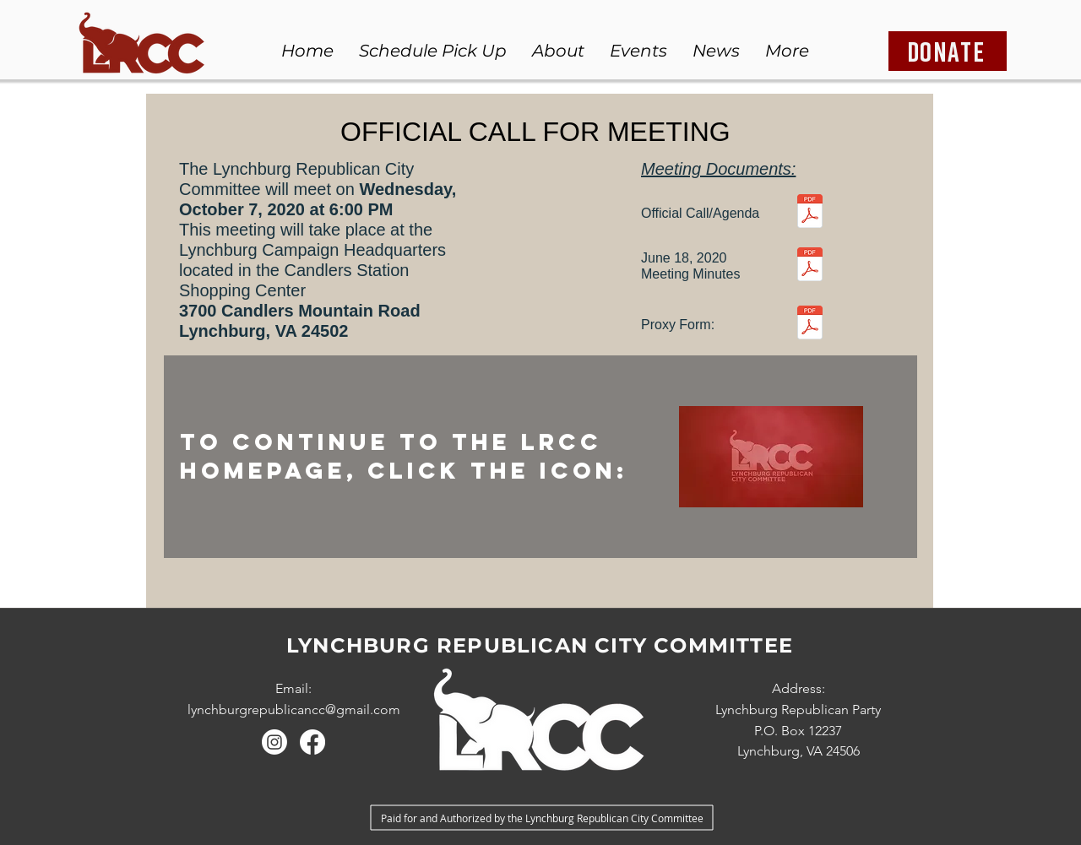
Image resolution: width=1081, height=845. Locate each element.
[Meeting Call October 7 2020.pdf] (810, 213)
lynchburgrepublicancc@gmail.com (293, 709)
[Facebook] (312, 742)
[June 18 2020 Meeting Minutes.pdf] (810, 266)
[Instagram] (274, 742)
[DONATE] (947, 51)
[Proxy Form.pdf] (810, 324)
